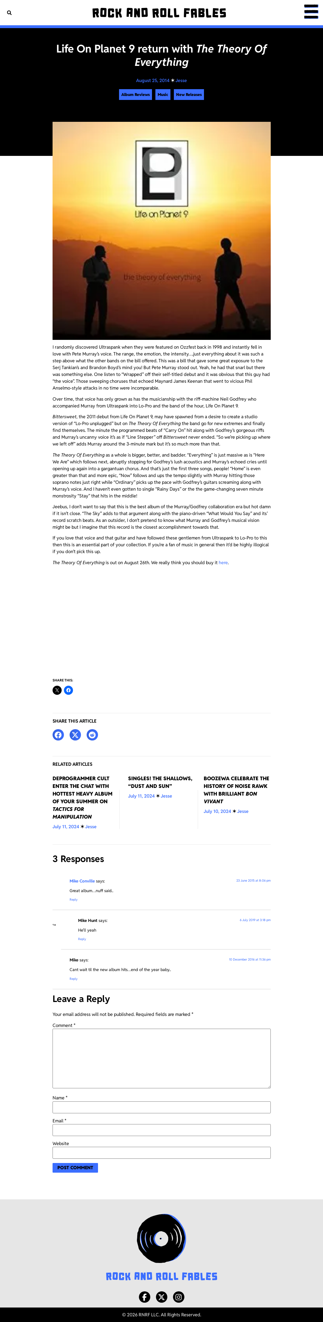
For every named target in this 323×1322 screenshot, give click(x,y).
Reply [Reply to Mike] (74, 979)
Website (61, 1143)
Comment (64, 1025)
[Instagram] (178, 1297)
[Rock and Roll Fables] (159, 13)
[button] (9, 12)
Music (163, 94)
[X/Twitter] (161, 1297)
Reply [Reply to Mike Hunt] (82, 939)
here (223, 563)
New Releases (189, 94)
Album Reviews (135, 94)
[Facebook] (144, 1297)
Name (60, 1098)
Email (59, 1121)
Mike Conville (82, 881)
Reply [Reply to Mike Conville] (74, 899)
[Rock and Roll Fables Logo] (161, 1248)
